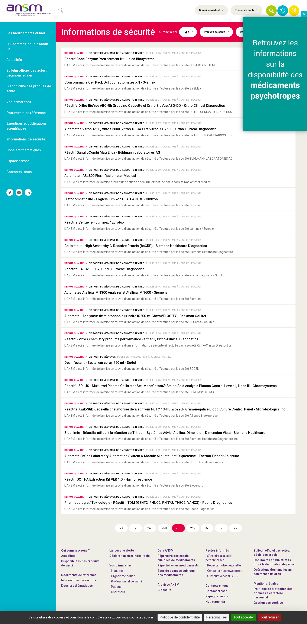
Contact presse (216, 591)
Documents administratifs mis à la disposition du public (274, 562)
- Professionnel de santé (125, 581)
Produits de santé (216, 31)
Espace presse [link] (18, 161)
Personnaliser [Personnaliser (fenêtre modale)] (216, 617)
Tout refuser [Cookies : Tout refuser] (269, 617)
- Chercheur (117, 592)
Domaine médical (211, 10)
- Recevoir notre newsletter (224, 565)
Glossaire (164, 590)
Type (188, 31)
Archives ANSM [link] (168, 584)
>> (235, 528)
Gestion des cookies (268, 602)
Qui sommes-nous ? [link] (75, 550)
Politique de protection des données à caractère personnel (273, 593)
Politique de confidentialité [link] (180, 617)
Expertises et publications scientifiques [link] (26, 125)
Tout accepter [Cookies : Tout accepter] (243, 617)
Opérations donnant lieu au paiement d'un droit (273, 572)
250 (164, 528)
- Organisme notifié (122, 576)
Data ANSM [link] (166, 550)
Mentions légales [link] (266, 583)
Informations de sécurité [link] (25, 139)
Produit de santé (246, 10)
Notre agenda (215, 601)
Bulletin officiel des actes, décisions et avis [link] (26, 72)
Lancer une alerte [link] (121, 550)
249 (149, 528)
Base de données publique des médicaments (176, 573)
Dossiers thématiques (77, 585)
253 (207, 528)
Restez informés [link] (217, 550)
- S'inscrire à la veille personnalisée (219, 558)
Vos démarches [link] (18, 102)
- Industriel (116, 570)
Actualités (68, 556)
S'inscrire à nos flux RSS (223, 576)
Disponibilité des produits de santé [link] (28, 88)
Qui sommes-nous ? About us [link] (27, 46)
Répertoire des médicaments (178, 565)
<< (121, 528)
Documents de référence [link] (26, 113)
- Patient (115, 586)
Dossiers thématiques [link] (23, 150)
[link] (28, 11)
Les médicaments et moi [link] (25, 33)
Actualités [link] (14, 60)
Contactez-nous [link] (19, 172)
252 (192, 528)
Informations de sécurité (78, 580)
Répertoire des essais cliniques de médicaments (176, 558)
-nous (217, 596)
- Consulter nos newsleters (224, 570)
